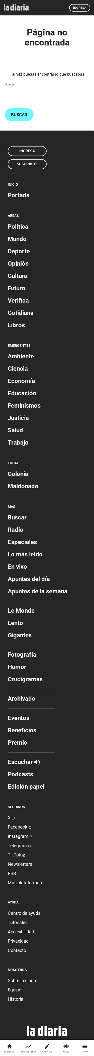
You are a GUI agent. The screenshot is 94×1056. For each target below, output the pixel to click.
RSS (12, 873)
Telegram (19, 845)
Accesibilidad (21, 931)
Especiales (22, 542)
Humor (17, 666)
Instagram (20, 836)
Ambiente (21, 356)
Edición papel (26, 786)
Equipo (14, 989)
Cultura (17, 275)
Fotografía (22, 654)
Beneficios (22, 730)
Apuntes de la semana (37, 591)
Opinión (18, 263)
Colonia (18, 473)
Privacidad (18, 941)
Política (18, 226)
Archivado (21, 698)
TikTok (16, 854)
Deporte (19, 251)
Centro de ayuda (24, 913)
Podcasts (20, 774)
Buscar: (10, 84)
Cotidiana (21, 312)
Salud (15, 430)
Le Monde (21, 610)
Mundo (17, 239)
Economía (21, 381)
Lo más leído (25, 554)
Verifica (18, 300)
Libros (16, 325)
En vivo (17, 566)
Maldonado (23, 486)
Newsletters (20, 864)
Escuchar (24, 761)
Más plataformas (25, 882)
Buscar (19, 114)
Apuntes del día (29, 579)
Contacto (17, 950)
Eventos (18, 718)
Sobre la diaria (22, 980)
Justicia (18, 417)
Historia (15, 999)
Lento (15, 623)
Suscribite (27, 164)
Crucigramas (25, 679)
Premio (17, 742)
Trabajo (18, 442)
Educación (22, 393)
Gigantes (20, 635)
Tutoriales (18, 922)
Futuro (16, 288)
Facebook (20, 827)
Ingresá (79, 8)
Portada (19, 195)
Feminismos (24, 405)
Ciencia (18, 368)
